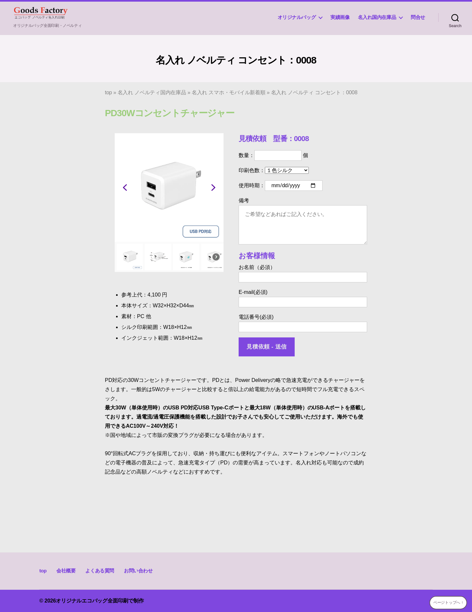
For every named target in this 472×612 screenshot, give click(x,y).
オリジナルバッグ (297, 17)
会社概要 (65, 570)
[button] (125, 187)
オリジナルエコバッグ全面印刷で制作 (100, 600)
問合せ (418, 17)
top (108, 92)
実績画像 (339, 17)
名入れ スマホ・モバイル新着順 (229, 92)
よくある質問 (99, 570)
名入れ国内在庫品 (377, 17)
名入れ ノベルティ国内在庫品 (152, 92)
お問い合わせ (138, 570)
